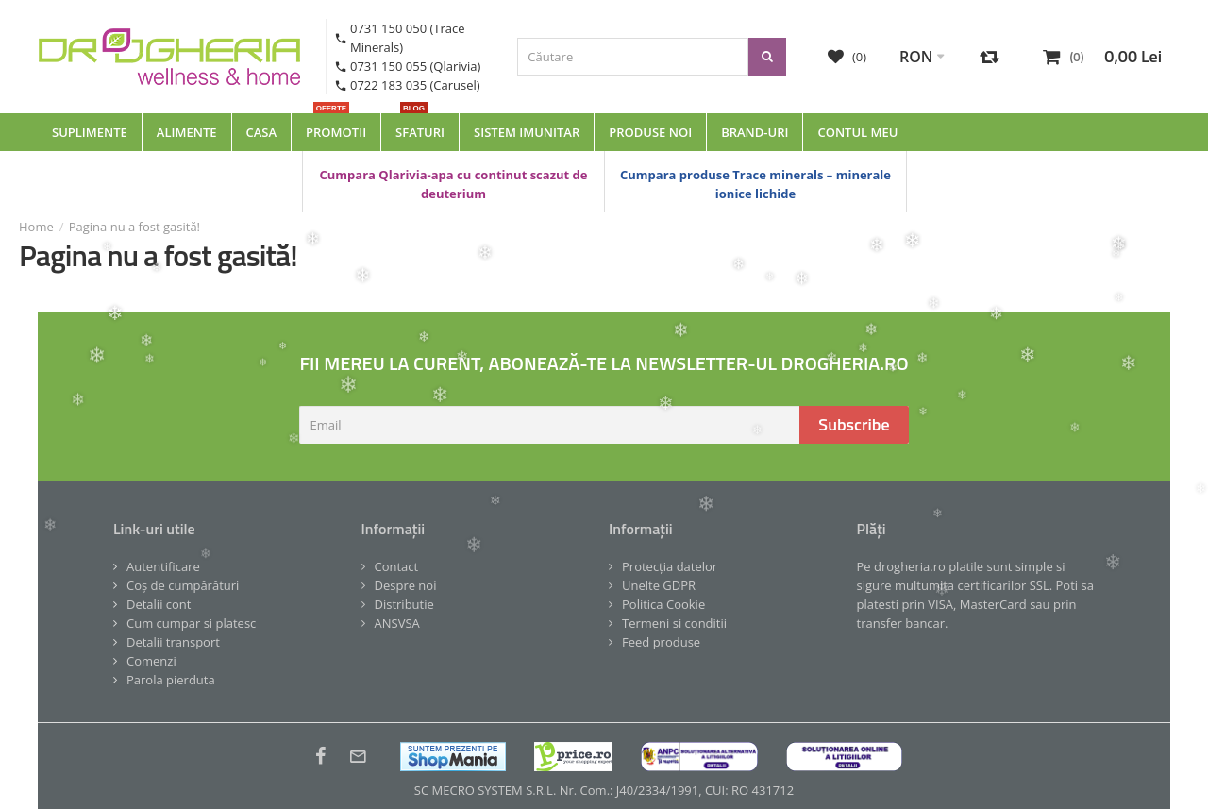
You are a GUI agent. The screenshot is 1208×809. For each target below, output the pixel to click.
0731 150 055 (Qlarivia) (415, 66)
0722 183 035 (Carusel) (415, 84)
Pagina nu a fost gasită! (134, 226)
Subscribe (853, 424)
